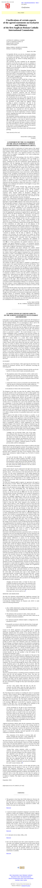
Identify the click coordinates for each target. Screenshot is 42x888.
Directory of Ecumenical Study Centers (16, 878)
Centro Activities (15, 875)
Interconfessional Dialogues (29, 2)
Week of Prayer (14, 876)
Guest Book (17, 880)
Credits (21, 880)
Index (22, 2)
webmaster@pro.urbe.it (26, 885)
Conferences (30, 875)
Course (20, 875)
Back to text (8, 807)
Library (18, 876)
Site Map (25, 880)
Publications (25, 875)
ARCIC (37, 2)
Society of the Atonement (28, 878)
